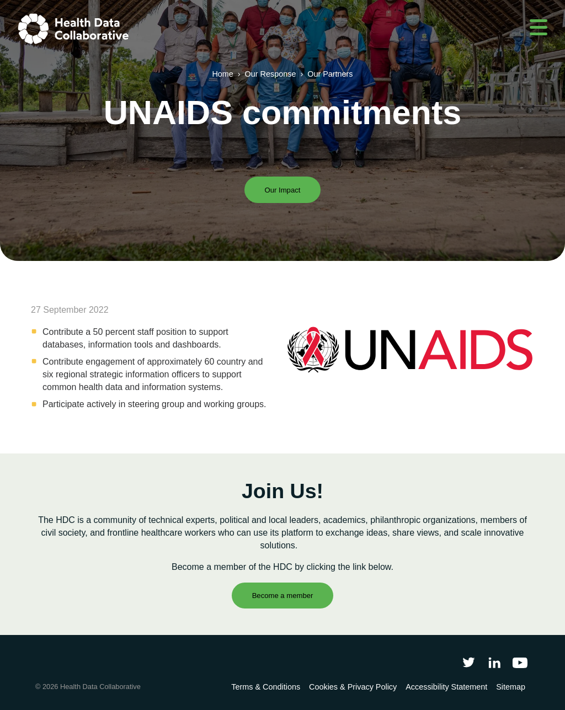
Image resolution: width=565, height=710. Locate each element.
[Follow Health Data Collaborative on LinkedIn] (494, 662)
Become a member (282, 595)
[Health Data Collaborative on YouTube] (520, 662)
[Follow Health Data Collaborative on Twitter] (468, 662)
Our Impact (283, 190)
